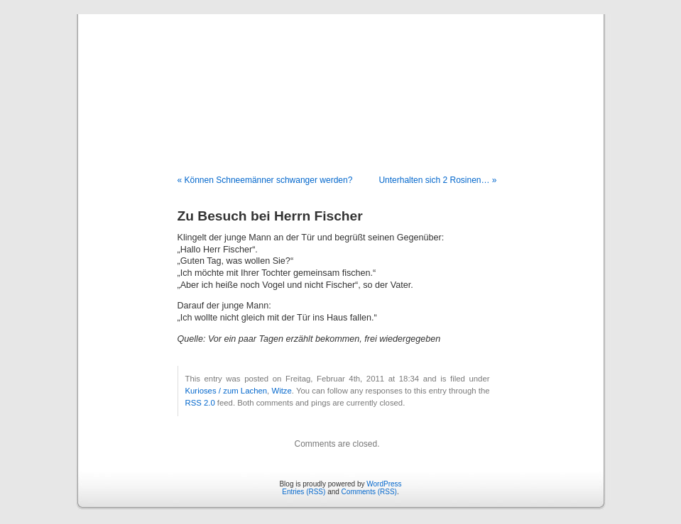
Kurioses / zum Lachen (226, 390)
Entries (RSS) (303, 492)
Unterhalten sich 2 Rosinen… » (437, 180)
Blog (340, 79)
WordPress (383, 484)
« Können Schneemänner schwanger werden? (265, 180)
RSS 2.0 (200, 402)
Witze (281, 390)
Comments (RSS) (369, 492)
